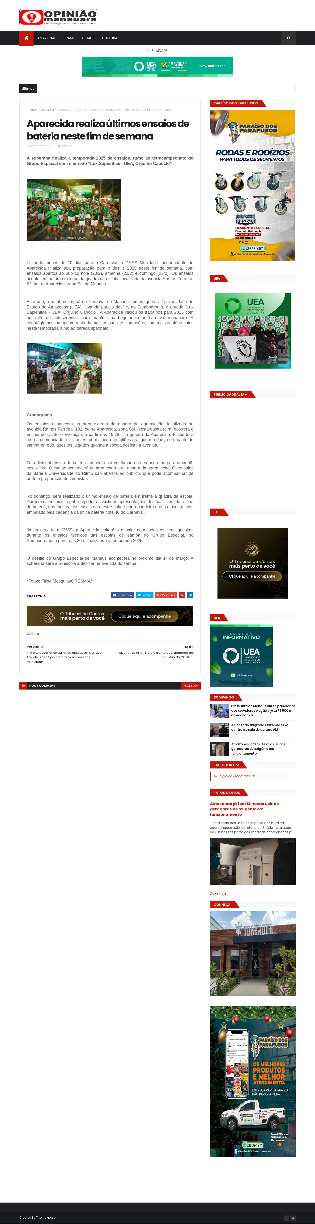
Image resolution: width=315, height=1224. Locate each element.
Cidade (88, 38)
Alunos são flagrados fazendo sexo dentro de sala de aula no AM (260, 727)
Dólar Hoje (218, 893)
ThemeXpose (45, 1218)
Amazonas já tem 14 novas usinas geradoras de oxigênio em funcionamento (258, 749)
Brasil (69, 38)
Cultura (109, 38)
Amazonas (46, 38)
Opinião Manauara (235, 776)
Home (32, 109)
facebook (190, 686)
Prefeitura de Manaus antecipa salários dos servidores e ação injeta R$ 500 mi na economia (263, 711)
